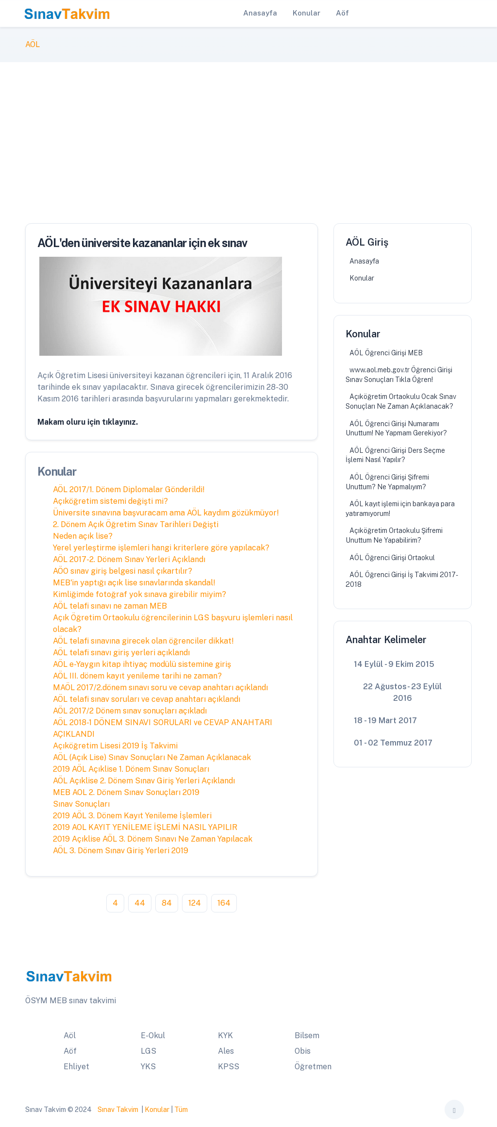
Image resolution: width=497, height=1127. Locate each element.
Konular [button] (306, 13)
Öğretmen (313, 1066)
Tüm (181, 1109)
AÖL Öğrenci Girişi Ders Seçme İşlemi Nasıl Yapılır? (395, 455)
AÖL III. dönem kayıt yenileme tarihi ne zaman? (137, 675)
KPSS (228, 1066)
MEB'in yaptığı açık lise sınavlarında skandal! (134, 582)
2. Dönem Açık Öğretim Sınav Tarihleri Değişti (135, 524)
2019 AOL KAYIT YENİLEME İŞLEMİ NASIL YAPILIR (145, 827)
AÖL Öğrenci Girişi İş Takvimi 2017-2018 (402, 579)
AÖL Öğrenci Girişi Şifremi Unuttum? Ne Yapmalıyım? (387, 482)
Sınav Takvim (118, 1109)
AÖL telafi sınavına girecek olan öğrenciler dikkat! (143, 641)
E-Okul (153, 1035)
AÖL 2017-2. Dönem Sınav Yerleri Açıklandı (129, 559)
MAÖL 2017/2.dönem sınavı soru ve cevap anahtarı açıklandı (160, 687)
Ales (226, 1051)
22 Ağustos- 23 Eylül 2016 (402, 692)
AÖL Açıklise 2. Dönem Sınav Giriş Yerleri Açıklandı (144, 780)
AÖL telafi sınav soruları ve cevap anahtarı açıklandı (146, 699)
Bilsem (307, 1035)
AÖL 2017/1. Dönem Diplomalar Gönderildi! (129, 489)
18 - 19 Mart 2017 (385, 720)
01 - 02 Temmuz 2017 (393, 742)
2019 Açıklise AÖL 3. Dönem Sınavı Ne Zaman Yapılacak (152, 839)
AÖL (32, 44)
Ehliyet (76, 1066)
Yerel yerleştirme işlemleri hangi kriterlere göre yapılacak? (161, 547)
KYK (225, 1035)
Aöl (70, 1035)
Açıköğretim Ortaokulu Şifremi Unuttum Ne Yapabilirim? (394, 535)
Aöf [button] (342, 13)
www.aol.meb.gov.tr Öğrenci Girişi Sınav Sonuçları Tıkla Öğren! (399, 374)
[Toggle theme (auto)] (454, 1109)
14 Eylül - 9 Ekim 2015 (394, 664)
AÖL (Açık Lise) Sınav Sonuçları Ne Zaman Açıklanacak (152, 757)
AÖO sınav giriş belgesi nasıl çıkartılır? (122, 571)
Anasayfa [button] (260, 13)
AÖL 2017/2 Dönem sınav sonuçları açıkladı (130, 710)
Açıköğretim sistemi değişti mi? (110, 501)
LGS (148, 1051)
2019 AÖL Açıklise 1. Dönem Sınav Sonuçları (131, 769)
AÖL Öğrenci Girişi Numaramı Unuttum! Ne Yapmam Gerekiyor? (396, 428)
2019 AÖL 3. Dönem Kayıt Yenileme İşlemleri (132, 815)
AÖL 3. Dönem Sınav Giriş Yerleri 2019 (120, 850)
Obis (303, 1051)
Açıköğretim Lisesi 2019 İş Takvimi (115, 745)
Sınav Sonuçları (81, 804)
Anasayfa (364, 261)
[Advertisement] (248, 135)
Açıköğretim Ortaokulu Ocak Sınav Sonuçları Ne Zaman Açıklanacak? (401, 401)
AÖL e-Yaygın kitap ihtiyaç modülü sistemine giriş (142, 664)
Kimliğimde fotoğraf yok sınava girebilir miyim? (139, 594)
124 (194, 903)
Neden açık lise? (83, 536)
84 (167, 903)
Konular (361, 278)
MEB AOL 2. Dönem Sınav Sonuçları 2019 (126, 792)
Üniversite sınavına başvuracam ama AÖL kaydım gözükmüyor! (166, 512)
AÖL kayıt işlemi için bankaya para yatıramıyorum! (400, 508)
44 (139, 903)
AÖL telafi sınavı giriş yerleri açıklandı (121, 652)
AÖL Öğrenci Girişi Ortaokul (392, 558)
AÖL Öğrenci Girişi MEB (386, 353)
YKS (148, 1066)
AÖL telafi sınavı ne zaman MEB (110, 606)
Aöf (70, 1051)
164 (224, 903)
